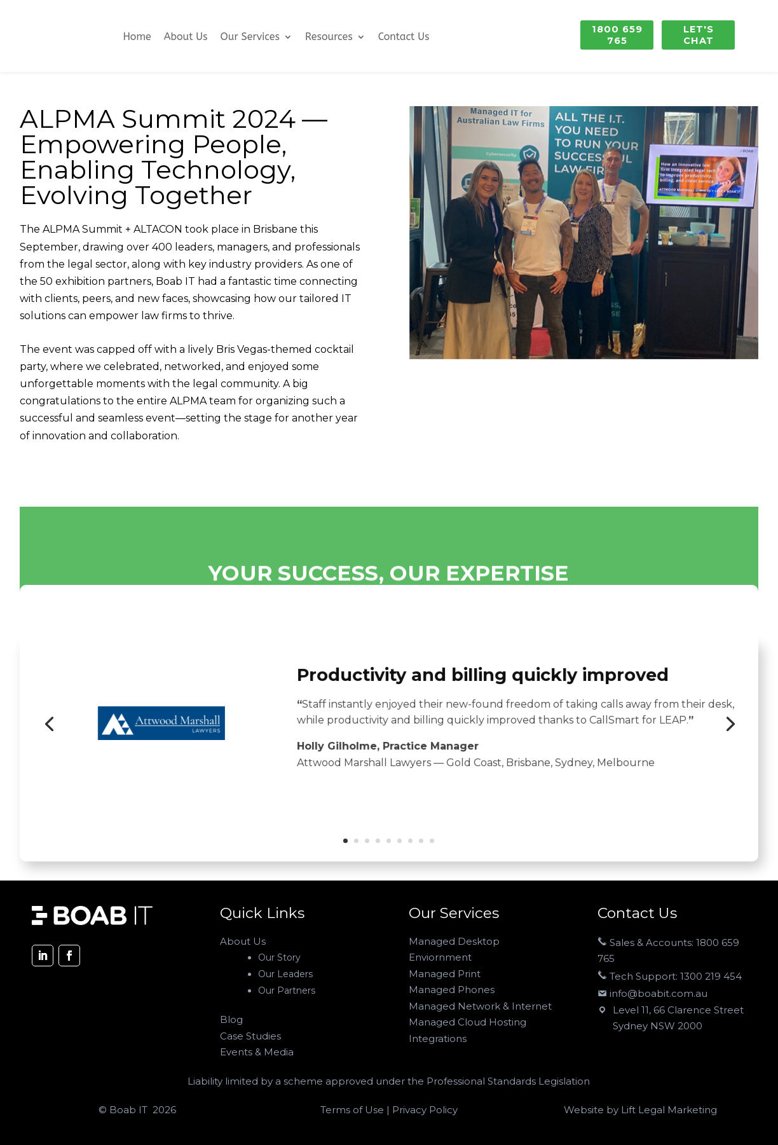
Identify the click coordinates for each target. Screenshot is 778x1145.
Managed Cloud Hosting (467, 1022)
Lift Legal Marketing (669, 1110)
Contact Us (404, 37)
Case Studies (250, 1036)
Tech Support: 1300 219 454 (669, 976)
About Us (186, 37)
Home (137, 37)
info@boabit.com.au (652, 993)
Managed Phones (452, 990)
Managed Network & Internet (480, 1006)
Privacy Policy (424, 1110)
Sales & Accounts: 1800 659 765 (668, 950)
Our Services (250, 37)
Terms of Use (353, 1110)
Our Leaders (285, 974)
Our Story (279, 957)
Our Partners (286, 990)
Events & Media (257, 1052)
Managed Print (445, 974)
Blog (231, 1019)
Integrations (438, 1038)
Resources (329, 37)
